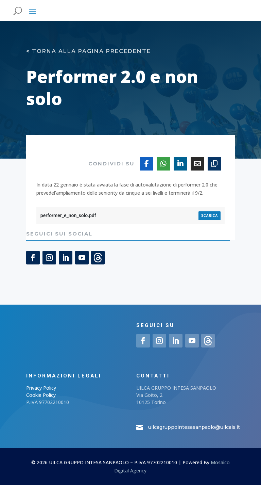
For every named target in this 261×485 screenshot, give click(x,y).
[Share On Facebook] (146, 164)
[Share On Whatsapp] (163, 164)
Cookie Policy (41, 395)
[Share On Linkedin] (180, 164)
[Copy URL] (214, 164)
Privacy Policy (41, 388)
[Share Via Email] (197, 164)
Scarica (209, 215)
